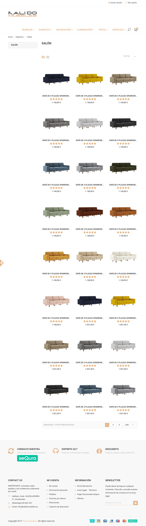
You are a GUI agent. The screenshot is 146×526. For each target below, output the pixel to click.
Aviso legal (81, 490)
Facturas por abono (57, 498)
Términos (93, 490)
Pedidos (52, 494)
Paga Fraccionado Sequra (88, 494)
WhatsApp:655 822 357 (22, 503)
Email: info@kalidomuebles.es (25, 507)
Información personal (58, 490)
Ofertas (80, 498)
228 (127, 425)
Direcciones (54, 503)
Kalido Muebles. (30, 521)
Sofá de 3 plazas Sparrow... (56, 96)
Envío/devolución (84, 486)
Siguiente (133, 425)
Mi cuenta (53, 480)
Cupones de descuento (59, 507)
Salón (14, 45)
